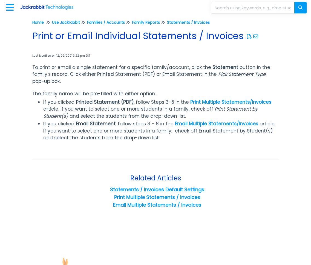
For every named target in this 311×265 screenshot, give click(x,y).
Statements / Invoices (188, 22)
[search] (253, 7)
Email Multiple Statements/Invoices (216, 123)
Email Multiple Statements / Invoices (157, 204)
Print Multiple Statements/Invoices (230, 102)
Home (38, 22)
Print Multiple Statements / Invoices (157, 197)
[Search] (300, 7)
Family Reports (146, 22)
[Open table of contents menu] (11, 6)
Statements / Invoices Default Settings (157, 189)
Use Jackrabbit (66, 22)
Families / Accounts (106, 22)
